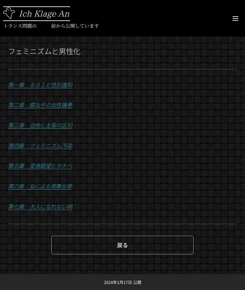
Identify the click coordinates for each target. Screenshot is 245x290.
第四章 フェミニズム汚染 (40, 145)
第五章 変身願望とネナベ (40, 166)
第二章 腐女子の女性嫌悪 (40, 105)
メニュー (235, 18)
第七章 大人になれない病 (40, 206)
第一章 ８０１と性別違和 (40, 85)
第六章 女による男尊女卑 (40, 186)
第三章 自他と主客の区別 (40, 125)
